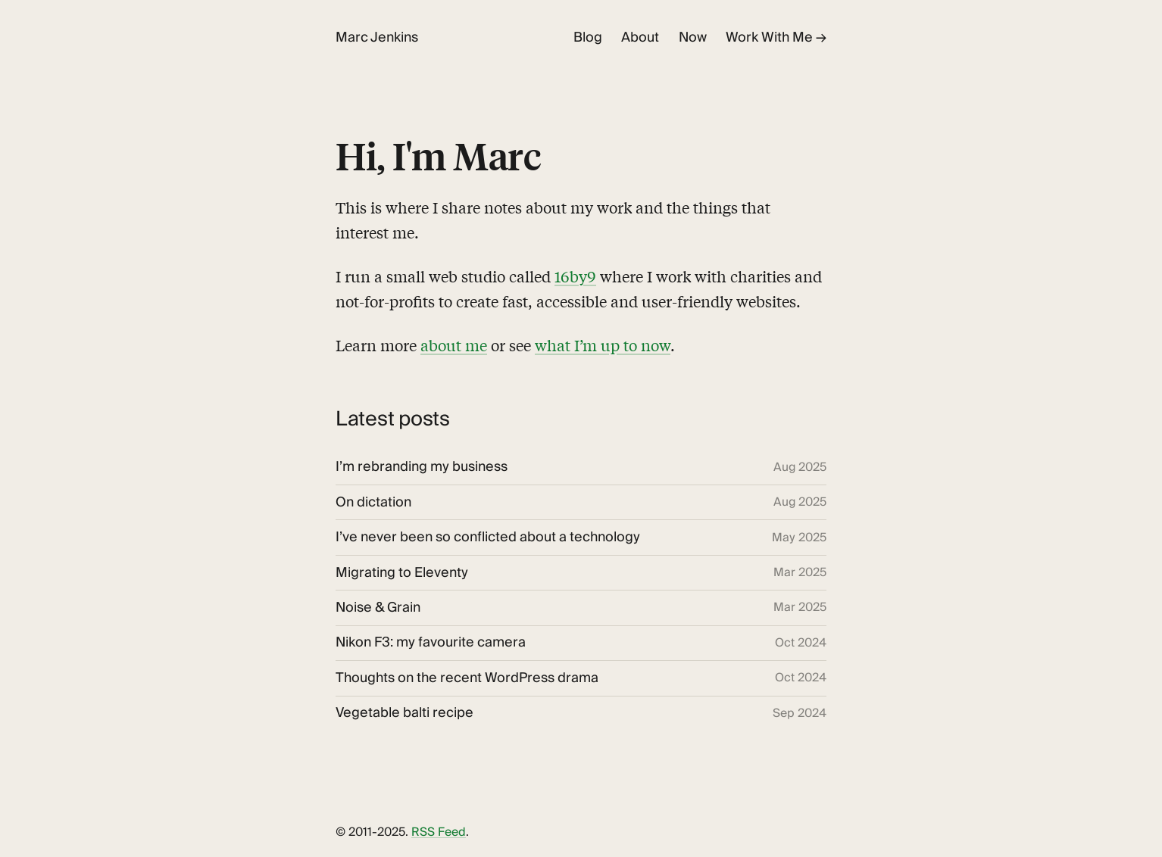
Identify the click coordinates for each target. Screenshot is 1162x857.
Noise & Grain (378, 608)
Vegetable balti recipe (404, 713)
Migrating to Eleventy (402, 573)
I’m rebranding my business (422, 467)
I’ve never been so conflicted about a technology (488, 537)
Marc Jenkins (377, 38)
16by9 (575, 276)
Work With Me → (776, 38)
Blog (587, 38)
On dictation (373, 503)
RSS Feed (438, 832)
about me (453, 345)
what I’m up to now (602, 345)
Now (693, 38)
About (640, 38)
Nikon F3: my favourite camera (431, 643)
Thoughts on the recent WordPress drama (467, 678)
